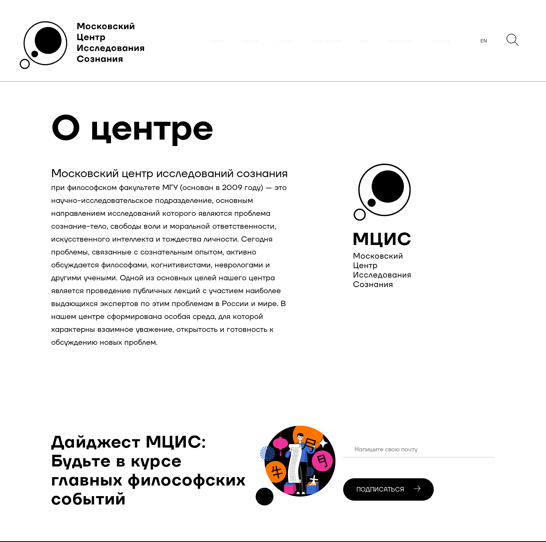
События (250, 41)
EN (483, 41)
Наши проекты (327, 41)
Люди (364, 41)
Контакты (441, 41)
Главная (216, 41)
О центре (285, 41)
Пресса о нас (400, 41)
